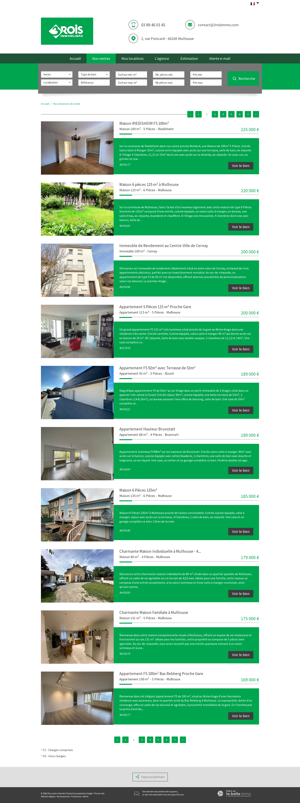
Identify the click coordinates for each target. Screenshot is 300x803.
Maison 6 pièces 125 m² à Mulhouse (149, 184)
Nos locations (132, 58)
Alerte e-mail (219, 58)
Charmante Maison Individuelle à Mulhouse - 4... (160, 551)
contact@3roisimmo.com (218, 24)
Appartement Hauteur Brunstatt (147, 429)
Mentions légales (48, 796)
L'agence (162, 58)
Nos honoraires (63, 796)
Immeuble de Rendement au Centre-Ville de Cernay (163, 245)
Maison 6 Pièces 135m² (138, 490)
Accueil (75, 58)
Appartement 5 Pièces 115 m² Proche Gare (155, 306)
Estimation (189, 58)
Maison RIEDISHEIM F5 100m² (144, 123)
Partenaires (76, 796)
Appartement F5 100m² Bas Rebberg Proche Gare (161, 673)
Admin (86, 796)
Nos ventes (101, 58)
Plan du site (99, 793)
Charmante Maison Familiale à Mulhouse (153, 612)
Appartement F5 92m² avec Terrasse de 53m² (157, 367)
